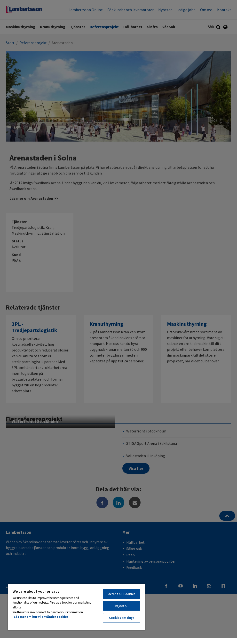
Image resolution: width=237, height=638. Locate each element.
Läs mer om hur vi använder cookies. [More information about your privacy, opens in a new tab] (42, 617)
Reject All (121, 606)
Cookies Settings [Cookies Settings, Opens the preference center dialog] (121, 618)
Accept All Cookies (121, 594)
